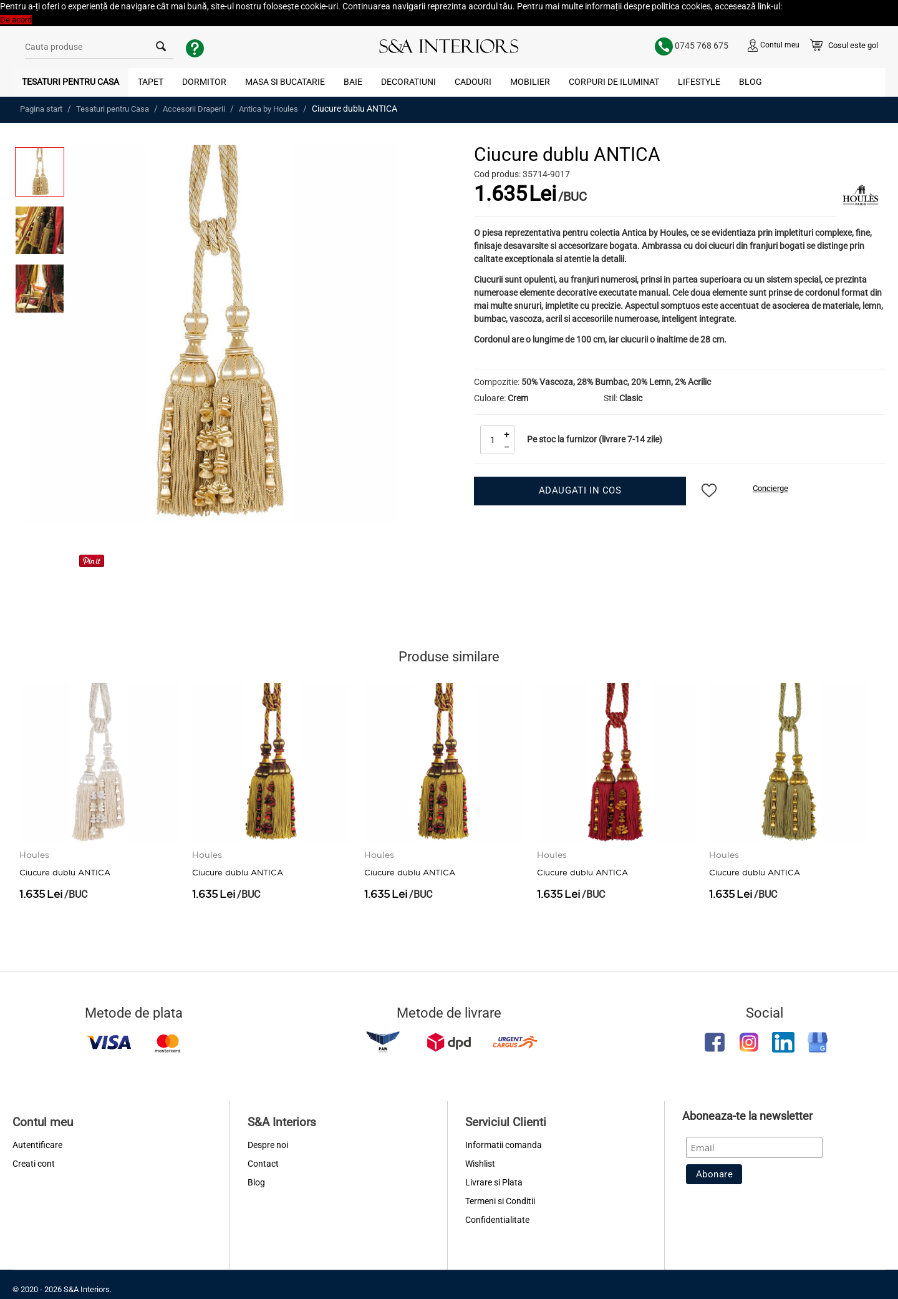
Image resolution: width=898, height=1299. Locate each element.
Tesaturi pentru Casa (70, 82)
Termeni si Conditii (500, 1201)
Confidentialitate (497, 1220)
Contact (263, 1164)
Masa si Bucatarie (285, 82)
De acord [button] (16, 19)
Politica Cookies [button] (812, 6)
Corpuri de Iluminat (614, 82)
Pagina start (41, 109)
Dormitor (204, 82)
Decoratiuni (408, 82)
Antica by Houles (268, 109)
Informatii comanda (503, 1145)
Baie (353, 82)
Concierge (770, 488)
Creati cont (33, 1164)
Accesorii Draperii (194, 109)
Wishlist (480, 1164)
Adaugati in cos (580, 490)
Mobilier (530, 82)
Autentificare (37, 1145)
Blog (750, 82)
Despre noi (268, 1145)
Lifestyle (699, 82)
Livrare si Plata (494, 1182)
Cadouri (473, 82)
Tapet (150, 82)
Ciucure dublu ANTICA (64, 867)
